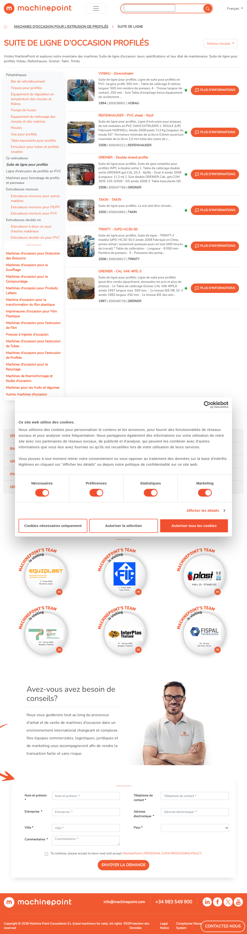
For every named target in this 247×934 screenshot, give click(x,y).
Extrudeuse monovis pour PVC (34, 213)
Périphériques (16, 74)
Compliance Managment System (193, 925)
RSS (126, 923)
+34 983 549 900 (173, 902)
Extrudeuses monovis (22, 189)
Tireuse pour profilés (26, 87)
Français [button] (233, 8)
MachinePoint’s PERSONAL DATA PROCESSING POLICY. (162, 853)
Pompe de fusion (23, 110)
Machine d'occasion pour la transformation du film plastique (30, 302)
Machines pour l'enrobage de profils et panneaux (33, 180)
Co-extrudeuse (17, 158)
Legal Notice (164, 925)
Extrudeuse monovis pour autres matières (35, 198)
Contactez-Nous (223, 926)
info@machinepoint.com (124, 902)
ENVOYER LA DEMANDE (123, 865)
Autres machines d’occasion (26, 394)
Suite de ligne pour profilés (27, 164)
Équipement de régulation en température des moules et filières (32, 99)
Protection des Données (139, 925)
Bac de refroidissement (28, 81)
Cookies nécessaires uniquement (53, 526)
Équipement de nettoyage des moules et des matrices (33, 119)
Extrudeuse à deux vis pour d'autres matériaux (31, 229)
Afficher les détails (202, 510)
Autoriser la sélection (123, 526)
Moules (16, 127)
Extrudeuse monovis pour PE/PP (35, 207)
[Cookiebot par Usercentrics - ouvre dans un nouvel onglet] (207, 404)
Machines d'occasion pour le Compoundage (27, 279)
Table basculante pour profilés (33, 140)
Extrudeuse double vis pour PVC (35, 237)
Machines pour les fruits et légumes (33, 387)
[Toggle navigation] (96, 8)
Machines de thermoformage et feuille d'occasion (29, 378)
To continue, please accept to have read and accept (126, 853)
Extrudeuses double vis (23, 219)
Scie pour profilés (24, 134)
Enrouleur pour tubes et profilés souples (35, 149)
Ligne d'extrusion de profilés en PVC (33, 171)
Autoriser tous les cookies (194, 526)
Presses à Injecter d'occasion (27, 334)
